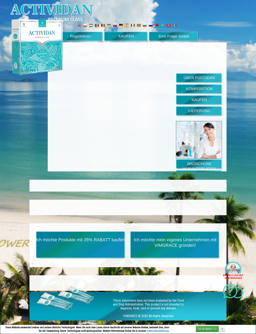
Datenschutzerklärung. (157, 331)
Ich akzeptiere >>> (207, 328)
